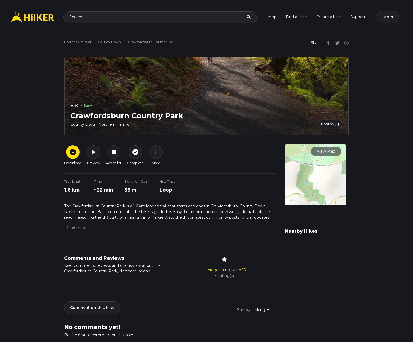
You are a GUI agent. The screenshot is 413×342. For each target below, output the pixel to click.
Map (272, 17)
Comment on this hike (92, 307)
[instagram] (345, 42)
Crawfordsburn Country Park (151, 42)
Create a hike (328, 17)
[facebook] (327, 42)
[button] (75, 227)
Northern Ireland (77, 42)
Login (387, 17)
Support (357, 17)
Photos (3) (330, 124)
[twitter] (336, 42)
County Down (109, 42)
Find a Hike (296, 17)
